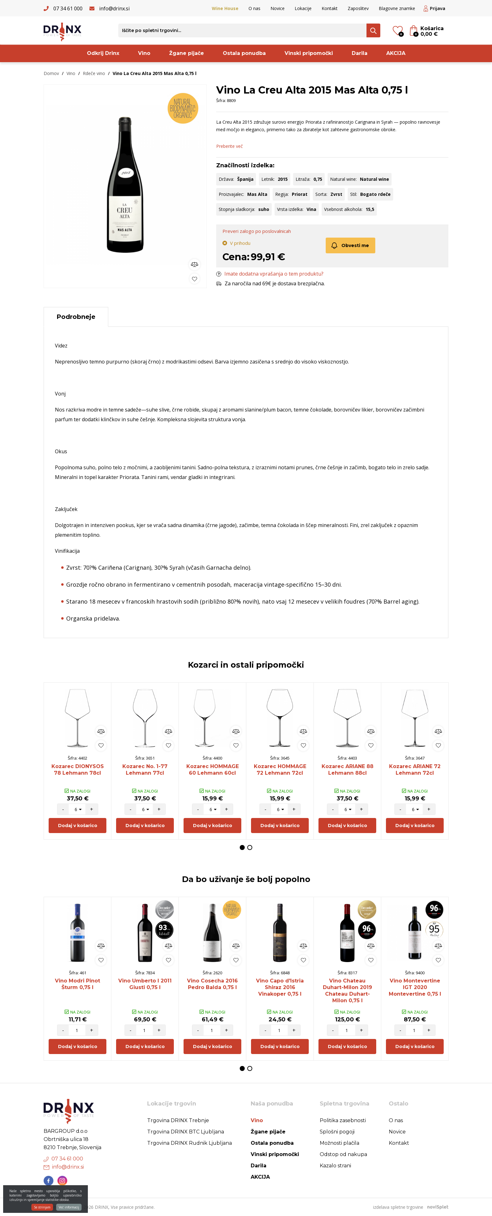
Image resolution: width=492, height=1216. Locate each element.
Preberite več (229, 146)
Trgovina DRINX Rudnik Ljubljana (189, 1143)
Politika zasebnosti (343, 1120)
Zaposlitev (358, 8)
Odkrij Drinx (103, 53)
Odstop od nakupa (343, 1154)
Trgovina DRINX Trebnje (178, 1120)
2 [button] (249, 847)
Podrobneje (75, 316)
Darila (359, 53)
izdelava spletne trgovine (398, 1207)
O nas (254, 8)
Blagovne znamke (397, 8)
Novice (277, 8)
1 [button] (242, 847)
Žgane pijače (186, 53)
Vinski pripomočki (309, 53)
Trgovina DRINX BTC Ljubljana (185, 1132)
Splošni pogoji (337, 1132)
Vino (144, 53)
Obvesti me (349, 246)
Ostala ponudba (244, 53)
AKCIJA (395, 53)
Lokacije (303, 8)
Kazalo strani (335, 1166)
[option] (125, 185)
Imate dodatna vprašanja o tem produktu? (270, 273)
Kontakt (330, 8)
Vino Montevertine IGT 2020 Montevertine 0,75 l (415, 987)
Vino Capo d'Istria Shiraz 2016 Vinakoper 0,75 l (280, 987)
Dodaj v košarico (77, 825)
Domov (51, 73)
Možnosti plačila (339, 1143)
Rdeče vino (94, 73)
